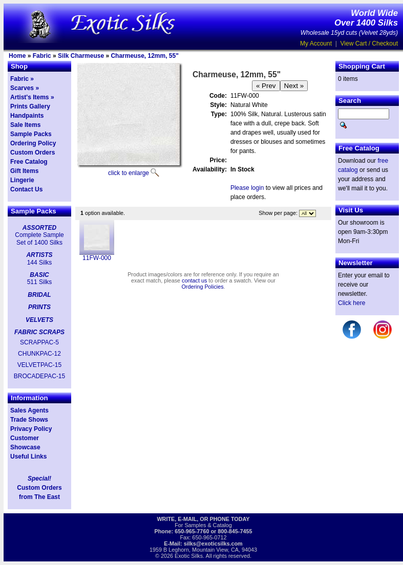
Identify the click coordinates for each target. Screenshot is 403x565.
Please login (247, 187)
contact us (194, 280)
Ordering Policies (202, 287)
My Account (316, 43)
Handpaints (27, 115)
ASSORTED (39, 227)
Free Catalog (29, 161)
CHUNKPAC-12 (39, 353)
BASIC (39, 274)
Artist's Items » (32, 97)
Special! (39, 478)
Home (17, 55)
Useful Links (28, 456)
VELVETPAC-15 (39, 364)
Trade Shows (29, 419)
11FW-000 (96, 258)
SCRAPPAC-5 (39, 342)
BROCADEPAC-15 (39, 376)
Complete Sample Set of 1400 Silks (39, 238)
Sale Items (25, 124)
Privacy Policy (31, 428)
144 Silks (39, 262)
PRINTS (39, 307)
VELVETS (39, 319)
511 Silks (39, 282)
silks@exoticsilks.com (213, 543)
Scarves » (24, 88)
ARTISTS (39, 254)
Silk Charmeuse (81, 55)
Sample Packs (31, 134)
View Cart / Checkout (369, 43)
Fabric (42, 55)
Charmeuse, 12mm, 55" (144, 55)
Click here (351, 303)
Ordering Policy (33, 143)
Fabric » (22, 78)
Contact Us (26, 189)
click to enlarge (128, 173)
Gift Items (24, 171)
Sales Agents (29, 410)
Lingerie (22, 180)
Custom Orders (32, 152)
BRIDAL (39, 294)
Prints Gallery (30, 106)
